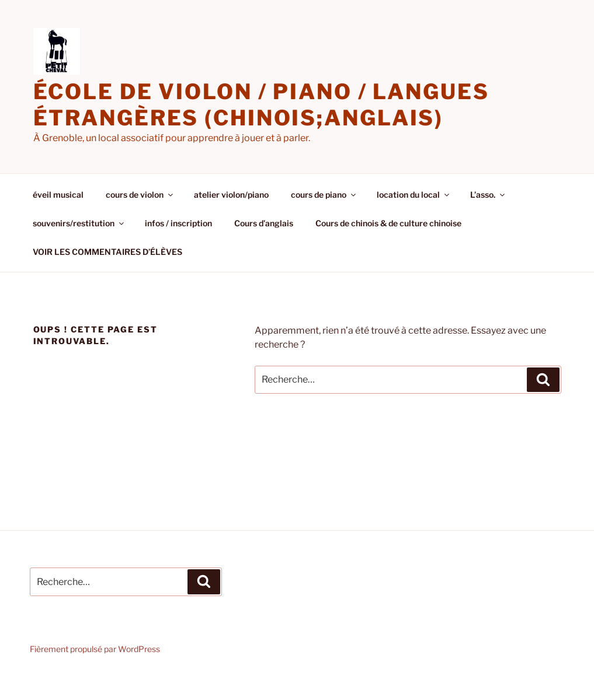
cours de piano (324, 194)
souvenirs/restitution (79, 223)
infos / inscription (178, 223)
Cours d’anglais (263, 223)
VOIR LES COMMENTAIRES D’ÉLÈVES (107, 252)
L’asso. (488, 194)
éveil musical (58, 194)
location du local (414, 194)
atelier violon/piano (231, 194)
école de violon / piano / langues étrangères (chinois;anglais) (261, 105)
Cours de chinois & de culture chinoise (388, 223)
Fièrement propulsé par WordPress (95, 649)
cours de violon (140, 194)
